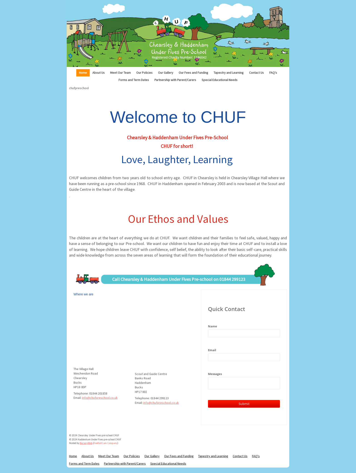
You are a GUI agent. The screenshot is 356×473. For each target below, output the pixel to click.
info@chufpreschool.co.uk (100, 398)
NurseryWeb (86, 443)
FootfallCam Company (105, 443)
